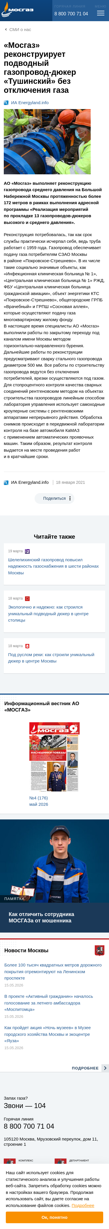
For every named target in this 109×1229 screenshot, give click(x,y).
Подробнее (83, 1205)
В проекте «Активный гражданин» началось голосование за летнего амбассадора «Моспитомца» (48, 1003)
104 (40, 1105)
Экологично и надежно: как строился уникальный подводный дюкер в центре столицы (48, 613)
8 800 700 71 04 (71, 13)
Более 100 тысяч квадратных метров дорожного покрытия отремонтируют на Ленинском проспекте (53, 971)
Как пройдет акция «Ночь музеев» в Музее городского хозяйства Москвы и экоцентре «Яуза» (47, 1034)
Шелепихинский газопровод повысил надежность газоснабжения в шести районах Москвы (53, 566)
